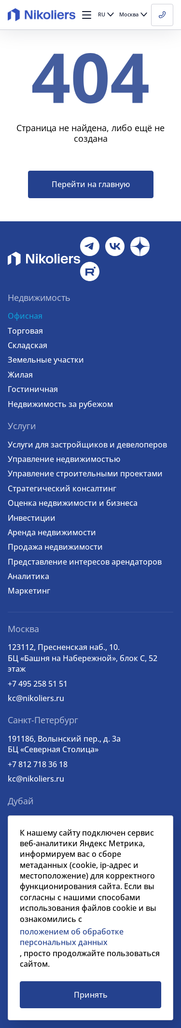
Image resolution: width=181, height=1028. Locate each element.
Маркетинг (29, 590)
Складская (27, 345)
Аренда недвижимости (52, 532)
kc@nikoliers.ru (36, 698)
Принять (91, 994)
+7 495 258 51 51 (38, 683)
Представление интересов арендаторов (85, 561)
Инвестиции (32, 518)
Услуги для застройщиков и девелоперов (87, 444)
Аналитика (28, 576)
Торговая (25, 330)
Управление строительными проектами (85, 473)
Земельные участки (46, 359)
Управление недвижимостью (64, 459)
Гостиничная (33, 389)
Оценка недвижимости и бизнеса (73, 503)
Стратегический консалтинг (62, 488)
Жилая (20, 374)
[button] (86, 14)
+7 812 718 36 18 (38, 764)
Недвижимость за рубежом (60, 404)
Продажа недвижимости (55, 546)
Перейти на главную (91, 184)
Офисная (25, 316)
